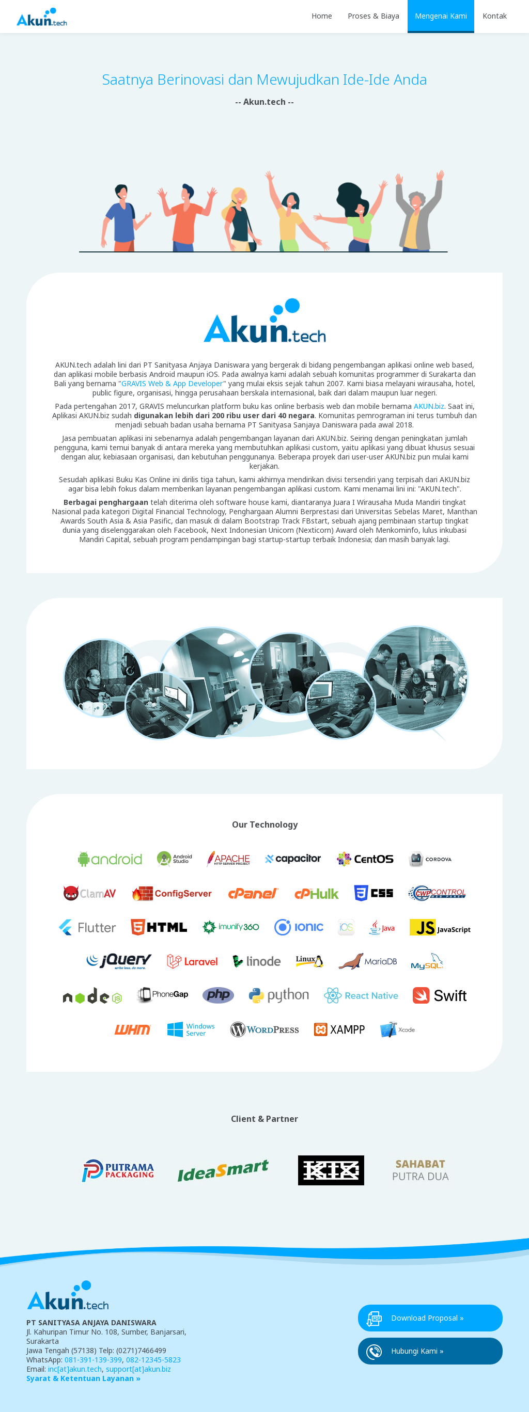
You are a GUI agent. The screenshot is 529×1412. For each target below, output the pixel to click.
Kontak (495, 16)
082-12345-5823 (153, 1360)
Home (322, 16)
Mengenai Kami (441, 16)
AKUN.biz (429, 406)
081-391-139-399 (93, 1360)
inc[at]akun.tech (75, 1369)
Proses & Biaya (373, 16)
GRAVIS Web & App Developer (172, 383)
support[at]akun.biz (138, 1369)
